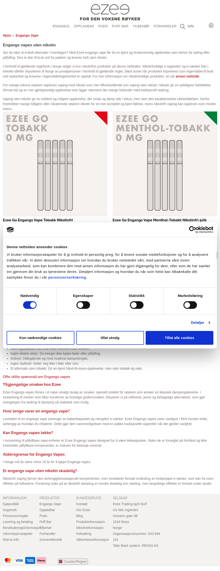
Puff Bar (120, 26)
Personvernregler (15, 516)
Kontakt (81, 504)
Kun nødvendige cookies (40, 338)
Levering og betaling (18, 522)
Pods (103, 26)
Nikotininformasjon (90, 528)
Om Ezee (83, 510)
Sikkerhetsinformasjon (92, 540)
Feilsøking (83, 534)
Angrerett (10, 510)
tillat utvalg (109, 338)
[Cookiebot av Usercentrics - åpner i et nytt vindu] (192, 229)
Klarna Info (11, 540)
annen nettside (187, 76)
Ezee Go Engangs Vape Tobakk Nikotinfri (38, 220)
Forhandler (165, 26)
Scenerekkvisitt (50, 540)
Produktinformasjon (90, 522)
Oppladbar (84, 26)
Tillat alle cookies (179, 338)
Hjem (7, 35)
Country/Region (75, 561)
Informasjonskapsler (18, 534)
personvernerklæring (67, 277)
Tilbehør (141, 26)
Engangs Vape (27, 35)
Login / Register (211, 24)
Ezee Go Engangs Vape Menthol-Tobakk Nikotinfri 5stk (160, 220)
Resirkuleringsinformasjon (22, 528)
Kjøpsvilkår (11, 504)
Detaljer (197, 322)
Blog (79, 516)
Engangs (61, 26)
